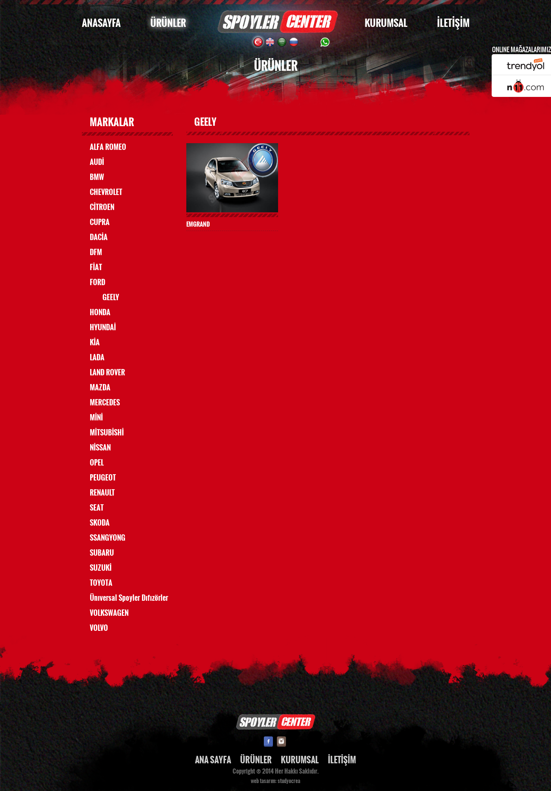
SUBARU (102, 552)
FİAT (96, 267)
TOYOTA (101, 583)
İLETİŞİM (453, 23)
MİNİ (96, 417)
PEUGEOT (103, 477)
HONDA (100, 312)
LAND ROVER (107, 372)
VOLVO (99, 628)
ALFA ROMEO (108, 147)
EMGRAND (198, 224)
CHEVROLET (106, 192)
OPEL (97, 462)
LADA (97, 357)
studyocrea (289, 781)
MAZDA (100, 387)
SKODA (100, 522)
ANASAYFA (101, 23)
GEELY (110, 297)
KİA (95, 342)
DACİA (99, 237)
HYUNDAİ (103, 327)
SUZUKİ (101, 567)
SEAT (97, 507)
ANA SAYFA (213, 759)
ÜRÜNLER (168, 23)
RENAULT (102, 492)
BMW (97, 177)
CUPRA (100, 222)
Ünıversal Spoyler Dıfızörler (129, 598)
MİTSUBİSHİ (107, 432)
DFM (96, 252)
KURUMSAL (386, 23)
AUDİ (97, 162)
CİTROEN (102, 207)
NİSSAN (100, 447)
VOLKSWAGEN (109, 613)
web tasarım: (263, 781)
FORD (97, 282)
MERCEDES (105, 402)
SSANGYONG (107, 537)
